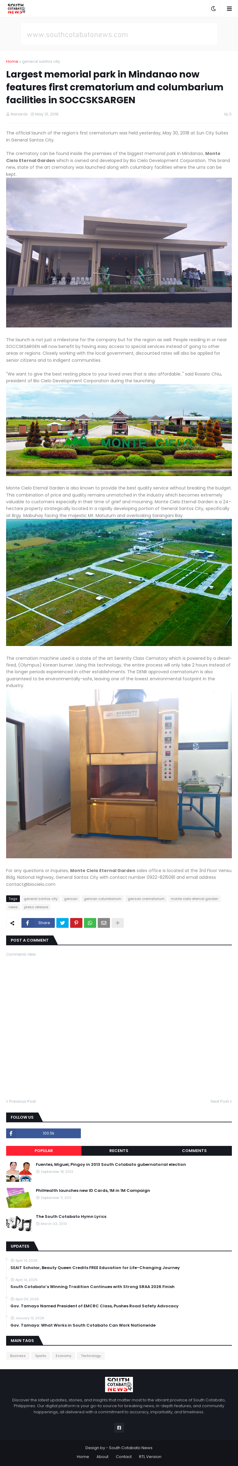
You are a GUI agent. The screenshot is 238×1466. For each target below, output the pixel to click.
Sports (40, 1355)
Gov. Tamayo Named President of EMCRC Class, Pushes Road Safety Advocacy (94, 1306)
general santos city (41, 61)
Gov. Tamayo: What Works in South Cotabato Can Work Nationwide (83, 1325)
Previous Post (22, 1101)
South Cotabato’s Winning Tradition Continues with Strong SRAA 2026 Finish (92, 1287)
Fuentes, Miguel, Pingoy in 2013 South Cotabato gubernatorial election (111, 1164)
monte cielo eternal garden (194, 898)
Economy (63, 1355)
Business (18, 1355)
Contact (124, 1457)
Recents (118, 1151)
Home (12, 61)
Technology (91, 1355)
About (102, 1457)
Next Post (220, 1101)
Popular (44, 1151)
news (13, 907)
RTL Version (150, 1457)
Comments (194, 1151)
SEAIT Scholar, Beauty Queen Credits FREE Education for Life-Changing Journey (95, 1268)
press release (36, 907)
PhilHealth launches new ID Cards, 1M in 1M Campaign (93, 1190)
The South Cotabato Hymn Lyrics (71, 1216)
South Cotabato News (131, 1448)
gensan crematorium (146, 898)
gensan (70, 898)
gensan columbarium (102, 898)
